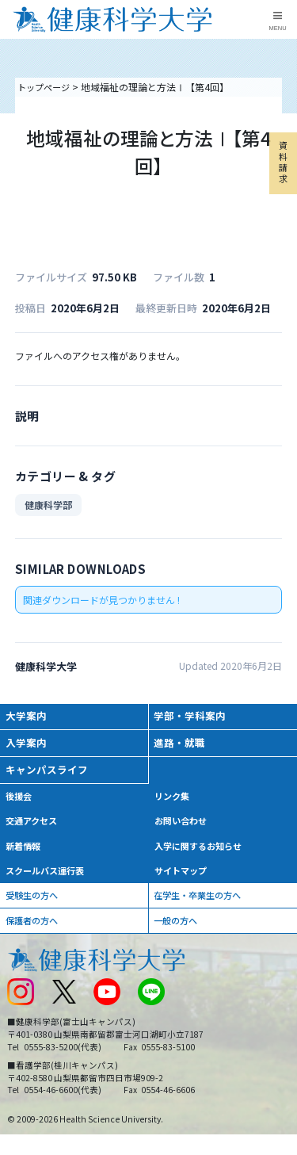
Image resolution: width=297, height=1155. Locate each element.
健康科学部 (48, 504)
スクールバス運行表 (49, 881)
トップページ (45, 87)
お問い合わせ (182, 829)
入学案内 (28, 746)
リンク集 (173, 802)
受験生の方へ (34, 907)
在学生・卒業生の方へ (201, 907)
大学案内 (28, 717)
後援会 (20, 802)
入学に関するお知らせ (201, 855)
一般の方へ (178, 934)
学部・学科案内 (193, 717)
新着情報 (25, 855)
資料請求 (282, 170)
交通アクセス (34, 829)
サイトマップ (182, 881)
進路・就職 (182, 746)
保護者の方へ (34, 934)
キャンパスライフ (50, 775)
